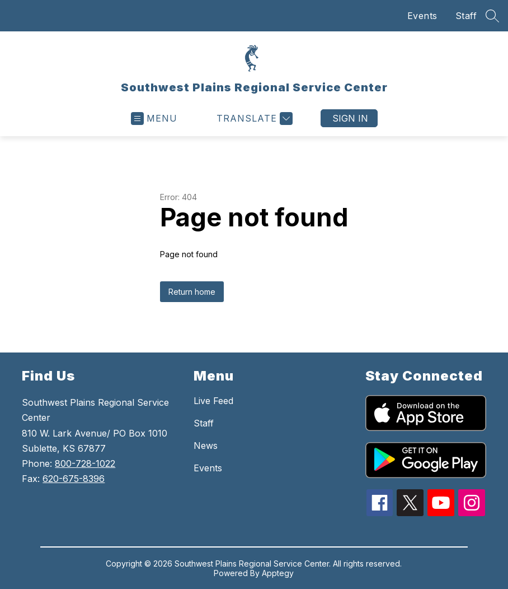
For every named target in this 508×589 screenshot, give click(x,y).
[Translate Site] (253, 119)
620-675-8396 (74, 478)
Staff (466, 15)
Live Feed (213, 400)
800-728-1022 (85, 463)
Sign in (350, 118)
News (206, 445)
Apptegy (278, 573)
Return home (191, 291)
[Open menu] (154, 119)
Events (422, 15)
